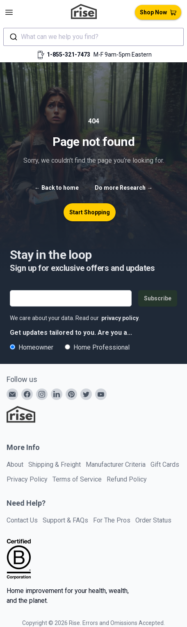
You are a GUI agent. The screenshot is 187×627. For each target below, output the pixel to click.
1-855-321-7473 (68, 54)
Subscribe (157, 298)
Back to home (56, 187)
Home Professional (97, 347)
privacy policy (120, 318)
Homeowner (31, 347)
